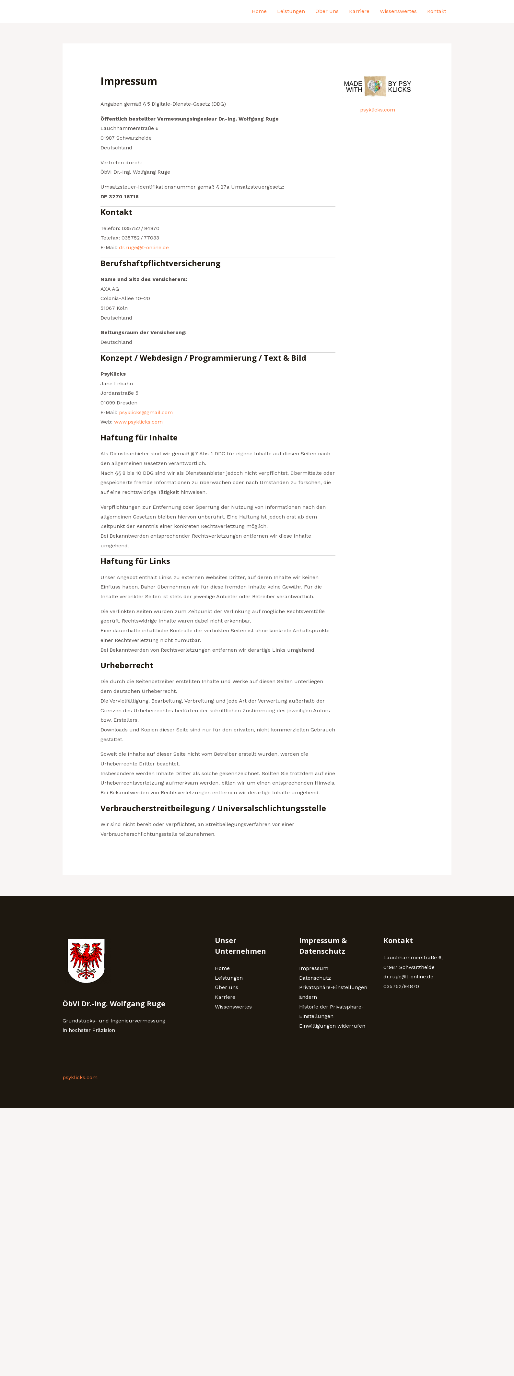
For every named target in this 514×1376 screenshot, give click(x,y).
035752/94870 (401, 986)
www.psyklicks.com (138, 422)
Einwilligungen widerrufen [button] (332, 1026)
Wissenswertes (398, 11)
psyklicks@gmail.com (146, 412)
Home (259, 11)
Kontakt (436, 11)
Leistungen (291, 11)
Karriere (359, 11)
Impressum (313, 968)
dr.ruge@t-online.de (144, 247)
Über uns (327, 11)
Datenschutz (315, 978)
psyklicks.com (377, 110)
